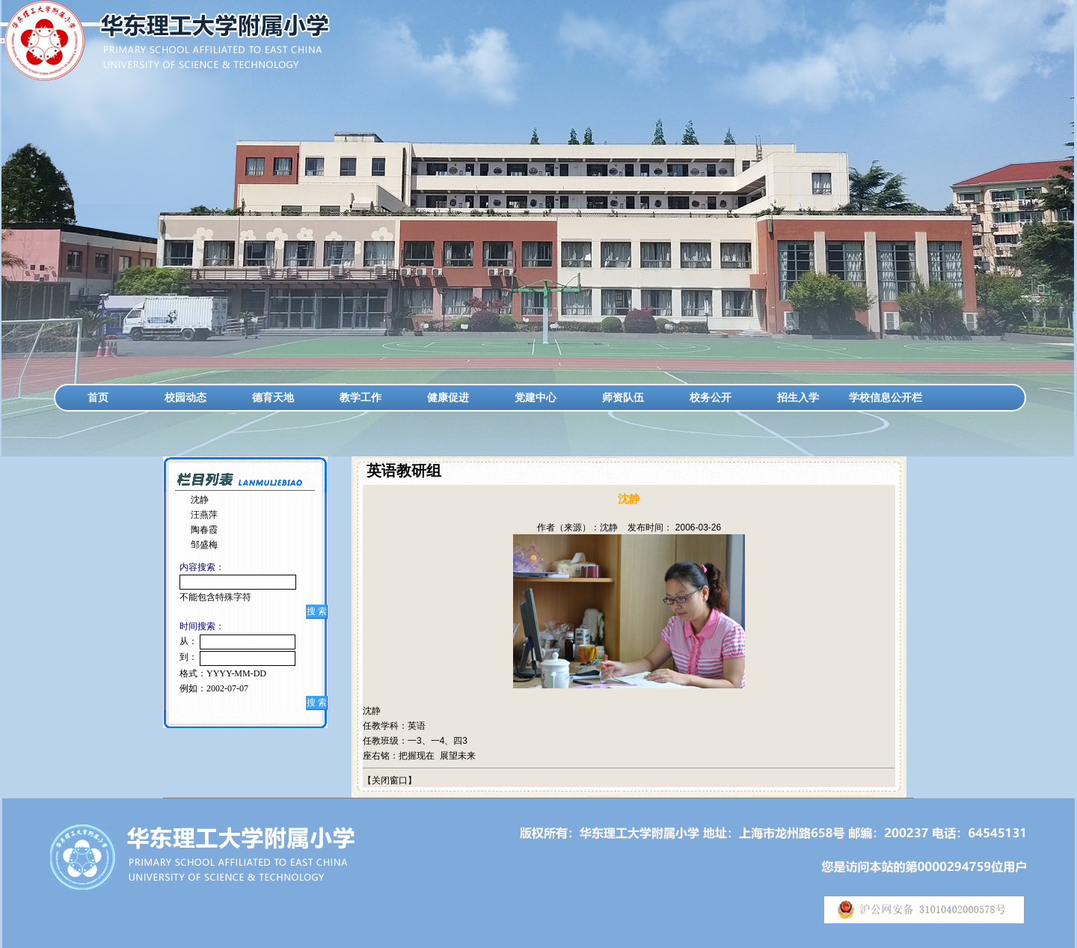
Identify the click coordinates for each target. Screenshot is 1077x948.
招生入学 (798, 397)
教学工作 (360, 397)
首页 (98, 397)
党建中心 (535, 397)
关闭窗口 (390, 780)
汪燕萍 (204, 515)
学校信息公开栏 (885, 397)
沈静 (200, 500)
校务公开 (710, 397)
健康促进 (448, 397)
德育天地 (273, 397)
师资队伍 (623, 397)
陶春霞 (204, 530)
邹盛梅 (204, 544)
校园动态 (185, 397)
